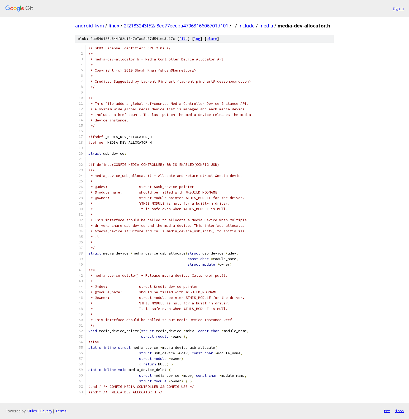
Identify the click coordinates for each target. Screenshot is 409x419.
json (399, 410)
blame (212, 38)
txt (387, 410)
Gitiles (32, 410)
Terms (60, 410)
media (266, 25)
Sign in (398, 8)
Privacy (46, 410)
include (246, 25)
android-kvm (89, 25)
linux (113, 25)
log (197, 38)
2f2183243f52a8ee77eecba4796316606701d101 (176, 25)
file (183, 38)
